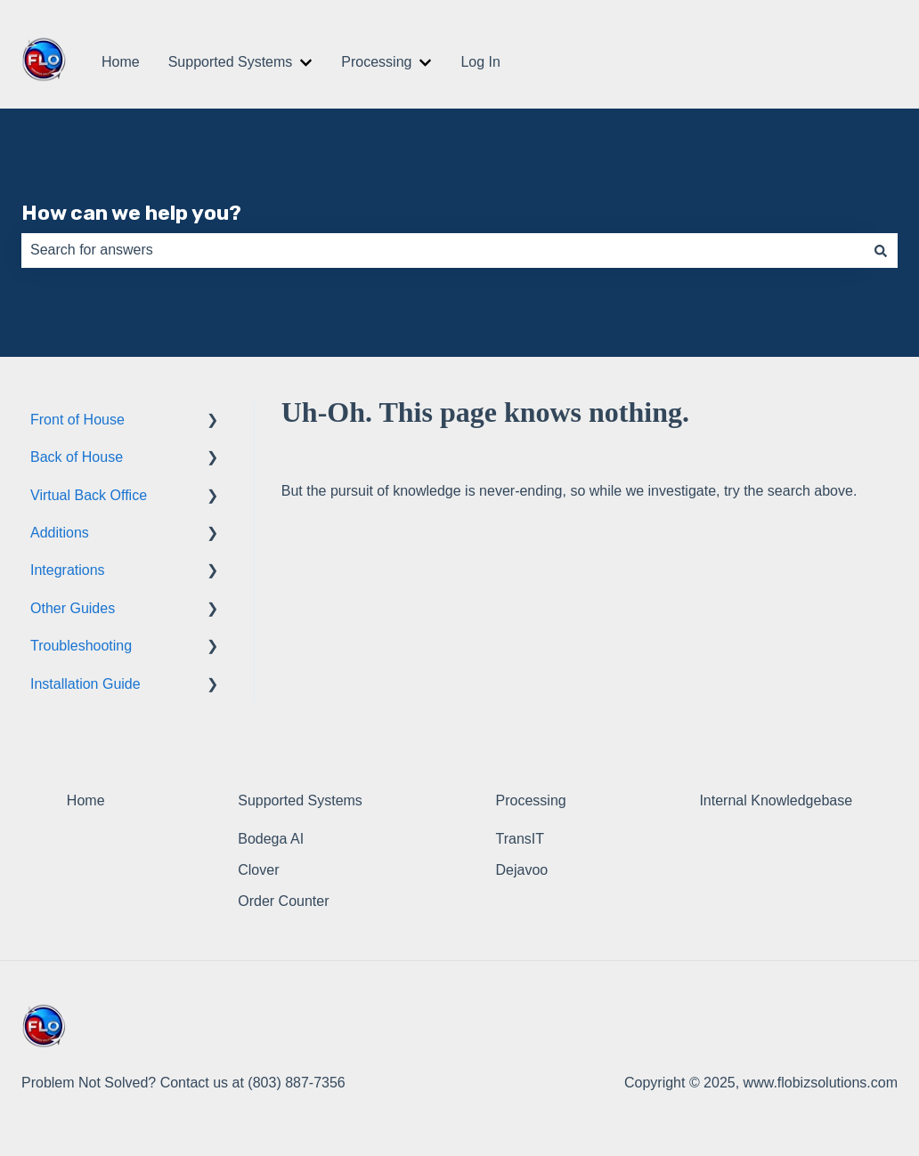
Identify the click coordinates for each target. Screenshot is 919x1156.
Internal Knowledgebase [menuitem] (775, 800)
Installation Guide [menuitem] (85, 683)
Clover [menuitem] (258, 869)
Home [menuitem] (86, 800)
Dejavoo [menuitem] (522, 869)
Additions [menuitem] (59, 532)
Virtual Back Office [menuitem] (88, 495)
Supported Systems (230, 61)
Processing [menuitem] (531, 800)
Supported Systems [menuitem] (300, 800)
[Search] (881, 250)
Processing (376, 61)
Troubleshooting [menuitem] (81, 645)
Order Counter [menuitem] (283, 901)
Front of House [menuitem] (77, 419)
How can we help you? (131, 212)
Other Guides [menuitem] (72, 608)
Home (121, 61)
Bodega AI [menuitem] (271, 838)
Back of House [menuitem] (76, 457)
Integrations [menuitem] (67, 570)
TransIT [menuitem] (520, 838)
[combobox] (442, 250)
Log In (480, 61)
